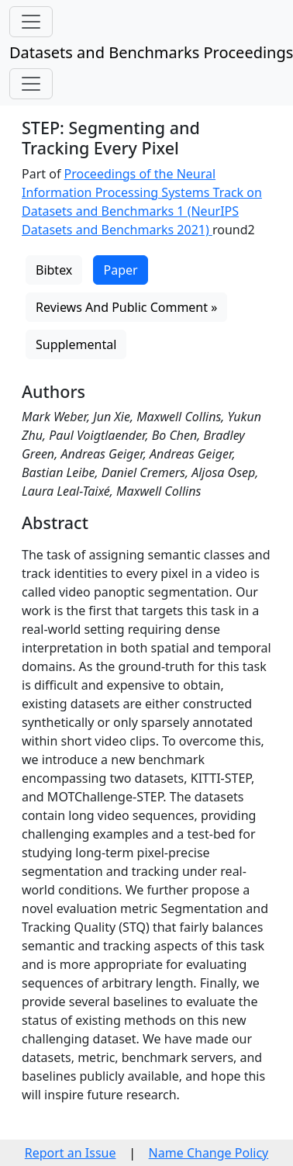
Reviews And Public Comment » (126, 307)
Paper (120, 270)
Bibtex (54, 270)
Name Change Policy (209, 1152)
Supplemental (76, 344)
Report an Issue (70, 1152)
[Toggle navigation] (31, 21)
